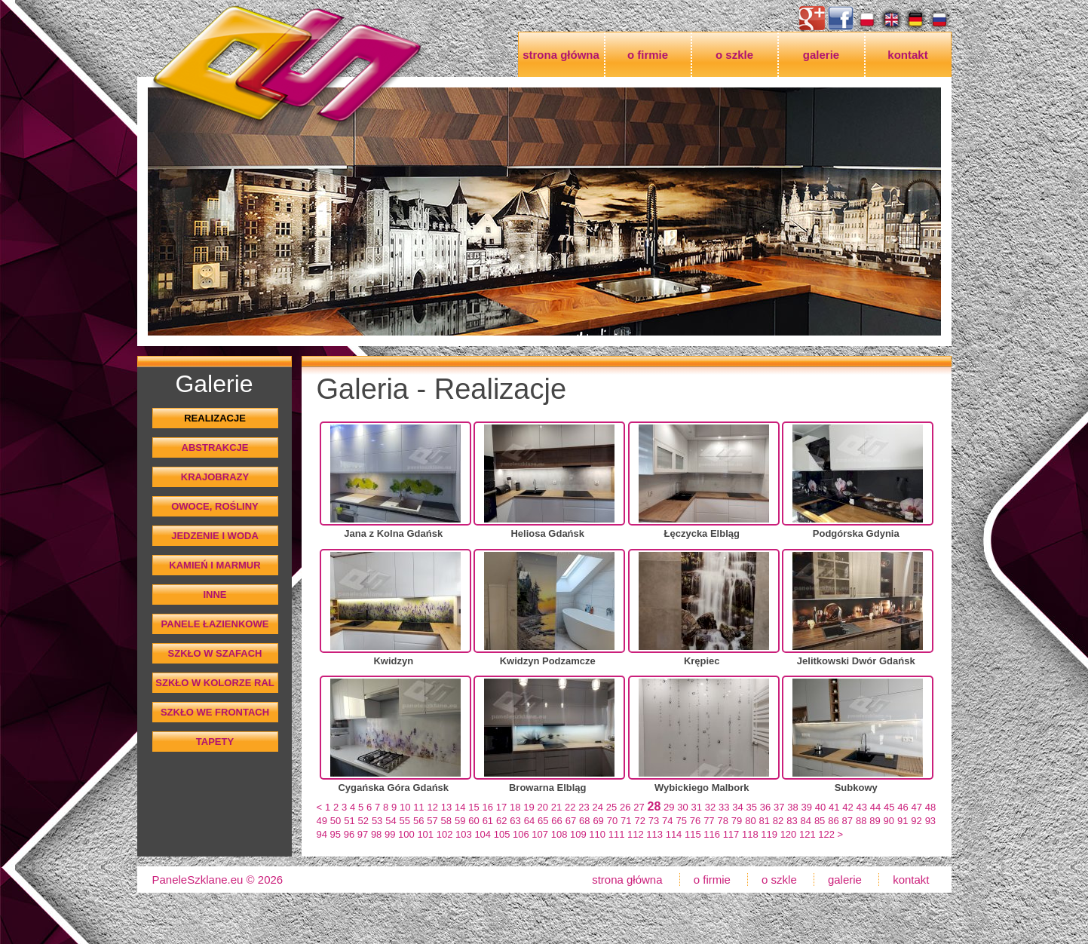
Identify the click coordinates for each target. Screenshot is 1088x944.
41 (834, 807)
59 (460, 820)
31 (696, 807)
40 (820, 807)
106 (521, 834)
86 (833, 820)
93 (930, 820)
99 (390, 834)
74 (667, 820)
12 (433, 807)
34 (737, 807)
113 (654, 834)
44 (875, 807)
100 (406, 834)
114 (674, 834)
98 (376, 834)
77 (708, 820)
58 (446, 820)
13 (446, 807)
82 (778, 820)
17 (501, 807)
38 (792, 807)
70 (612, 820)
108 (559, 834)
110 (597, 834)
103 (463, 834)
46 (902, 807)
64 (529, 820)
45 (889, 807)
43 (862, 807)
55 (405, 820)
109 (578, 834)
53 (377, 820)
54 (390, 820)
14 (460, 807)
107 (540, 834)
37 (779, 807)
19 (528, 807)
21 (556, 807)
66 (556, 820)
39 (806, 807)
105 (502, 834)
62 (501, 820)
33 (724, 807)
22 (570, 807)
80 (750, 820)
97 (362, 834)
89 (874, 820)
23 (583, 807)
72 (639, 820)
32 (710, 807)
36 (765, 807)
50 (335, 820)
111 (616, 834)
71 (626, 820)
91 (902, 820)
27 (638, 807)
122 (826, 834)
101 (425, 834)
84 (806, 820)
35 (751, 807)
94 (322, 834)
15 (473, 807)
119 (769, 834)
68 (584, 820)
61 (488, 820)
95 (335, 834)
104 (482, 834)
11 (418, 807)
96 (349, 834)
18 (515, 807)
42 (847, 807)
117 (731, 834)
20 (543, 807)
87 (847, 820)
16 (488, 807)
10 (405, 807)
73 (653, 820)
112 (635, 834)
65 (543, 820)
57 (432, 820)
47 (917, 807)
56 (418, 820)
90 (889, 820)
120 (788, 834)
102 (445, 834)
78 (722, 820)
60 (473, 820)
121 (807, 834)
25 (611, 807)
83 (791, 820)
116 (711, 834)
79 (736, 820)
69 (598, 820)
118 (750, 834)
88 (861, 820)
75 (681, 820)
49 (322, 820)
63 (515, 820)
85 (819, 820)
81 (764, 820)
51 (349, 820)
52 (363, 820)
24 (598, 807)
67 (570, 820)
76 (695, 820)
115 (693, 834)
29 (669, 807)
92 (916, 820)
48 (930, 807)
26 (625, 807)
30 (682, 807)
